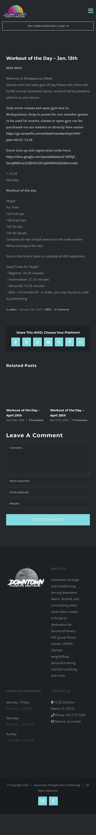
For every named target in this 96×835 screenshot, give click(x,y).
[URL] (48, 503)
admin (13, 309)
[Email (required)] (48, 492)
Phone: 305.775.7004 (70, 715)
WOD (48, 309)
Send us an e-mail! (67, 721)
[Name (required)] (48, 480)
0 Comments (62, 309)
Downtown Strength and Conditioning (57, 785)
